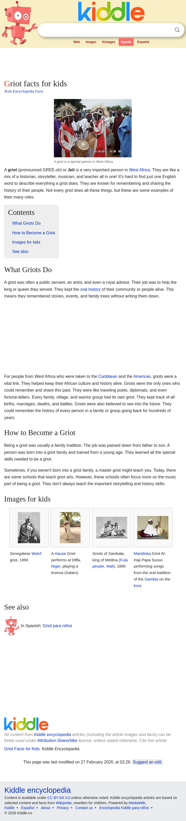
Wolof (36, 553)
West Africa (139, 170)
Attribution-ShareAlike (57, 740)
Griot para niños (57, 626)
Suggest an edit (147, 762)
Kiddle (9, 808)
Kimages (108, 42)
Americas (142, 376)
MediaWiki (136, 803)
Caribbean (107, 376)
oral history (90, 289)
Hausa (60, 553)
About (46, 808)
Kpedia (126, 42)
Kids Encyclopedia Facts (24, 91)
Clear (166, 30)
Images (91, 42)
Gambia (151, 579)
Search (177, 30)
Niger (55, 566)
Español (143, 42)
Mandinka (142, 553)
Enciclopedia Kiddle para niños (124, 808)
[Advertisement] (93, 62)
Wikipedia (63, 803)
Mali (109, 566)
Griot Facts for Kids (22, 749)
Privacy (63, 808)
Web (76, 42)
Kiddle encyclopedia (52, 734)
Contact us (84, 808)
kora (137, 585)
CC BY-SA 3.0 (58, 798)
